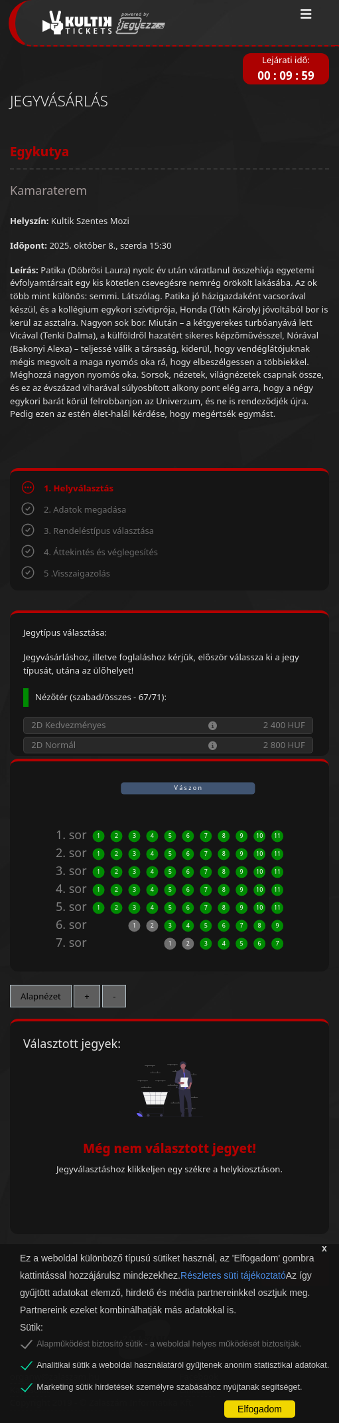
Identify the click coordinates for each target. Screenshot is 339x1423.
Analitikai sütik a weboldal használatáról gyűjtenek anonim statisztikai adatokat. (182, 1365)
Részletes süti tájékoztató (233, 1275)
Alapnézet (41, 996)
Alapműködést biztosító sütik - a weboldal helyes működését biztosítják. (168, 1344)
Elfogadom (259, 1409)
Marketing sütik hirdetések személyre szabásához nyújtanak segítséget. (169, 1387)
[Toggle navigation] (306, 14)
